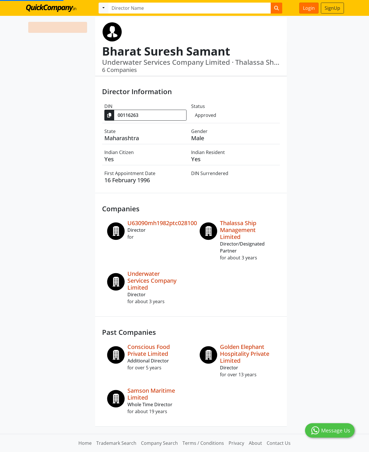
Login (309, 8)
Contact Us (279, 443)
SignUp (332, 8)
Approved (205, 115)
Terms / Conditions (203, 443)
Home (85, 443)
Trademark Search (116, 443)
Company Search (159, 443)
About (255, 443)
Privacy (236, 443)
